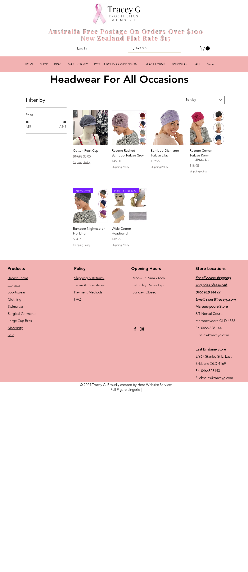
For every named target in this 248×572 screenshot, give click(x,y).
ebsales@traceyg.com (216, 378)
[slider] (27, 122)
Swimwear (15, 306)
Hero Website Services (154, 385)
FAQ (77, 299)
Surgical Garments (22, 313)
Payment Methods (88, 292)
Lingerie (14, 285)
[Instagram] (141, 329)
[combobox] (204, 100)
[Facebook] (135, 329)
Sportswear (16, 292)
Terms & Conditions (89, 285)
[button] (205, 48)
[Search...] (154, 48)
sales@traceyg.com (220, 299)
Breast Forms (18, 278)
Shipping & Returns (89, 278)
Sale (11, 335)
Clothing (14, 299)
